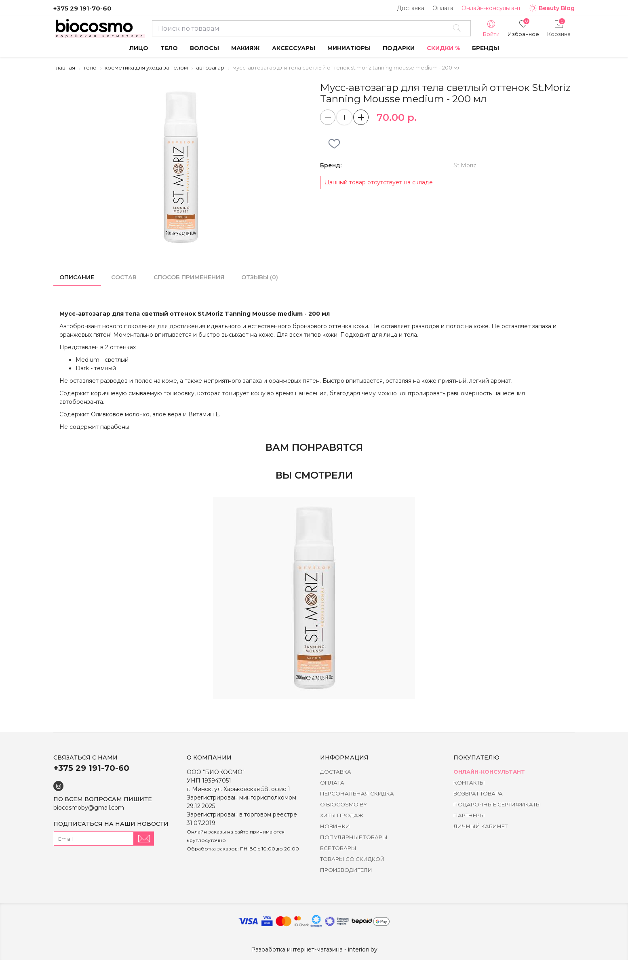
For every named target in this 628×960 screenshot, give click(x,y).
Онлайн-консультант (491, 8)
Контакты (469, 782)
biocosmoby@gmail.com (88, 807)
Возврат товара (478, 793)
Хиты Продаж (341, 815)
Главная (64, 67)
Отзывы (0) (259, 277)
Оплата (442, 8)
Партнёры (469, 815)
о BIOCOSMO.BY (343, 804)
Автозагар (210, 67)
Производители (346, 870)
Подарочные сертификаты (497, 804)
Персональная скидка (357, 793)
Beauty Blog (552, 8)
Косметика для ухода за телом (146, 67)
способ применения (189, 277)
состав (124, 277)
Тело (90, 67)
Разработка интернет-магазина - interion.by (314, 949)
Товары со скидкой (352, 859)
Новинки (335, 826)
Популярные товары (354, 837)
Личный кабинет (480, 826)
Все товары (338, 848)
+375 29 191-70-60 (82, 8)
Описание (76, 277)
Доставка (410, 8)
